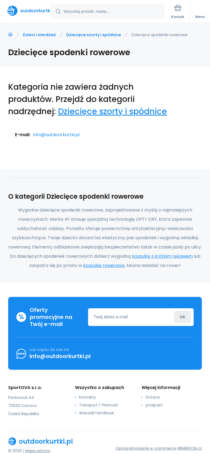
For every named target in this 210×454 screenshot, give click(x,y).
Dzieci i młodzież (39, 35)
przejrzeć (154, 405)
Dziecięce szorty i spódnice (93, 35)
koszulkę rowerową (104, 265)
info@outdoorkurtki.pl (56, 135)
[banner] (25, 10)
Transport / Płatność (98, 405)
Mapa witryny (37, 450)
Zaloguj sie (182, 317)
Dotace (153, 397)
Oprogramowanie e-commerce (146, 448)
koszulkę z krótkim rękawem (162, 256)
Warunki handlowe (96, 413)
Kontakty (87, 397)
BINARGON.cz (190, 448)
